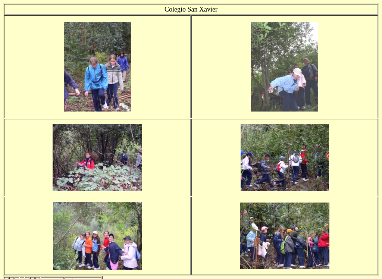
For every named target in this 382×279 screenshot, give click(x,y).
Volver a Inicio (83, 270)
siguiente (52, 270)
